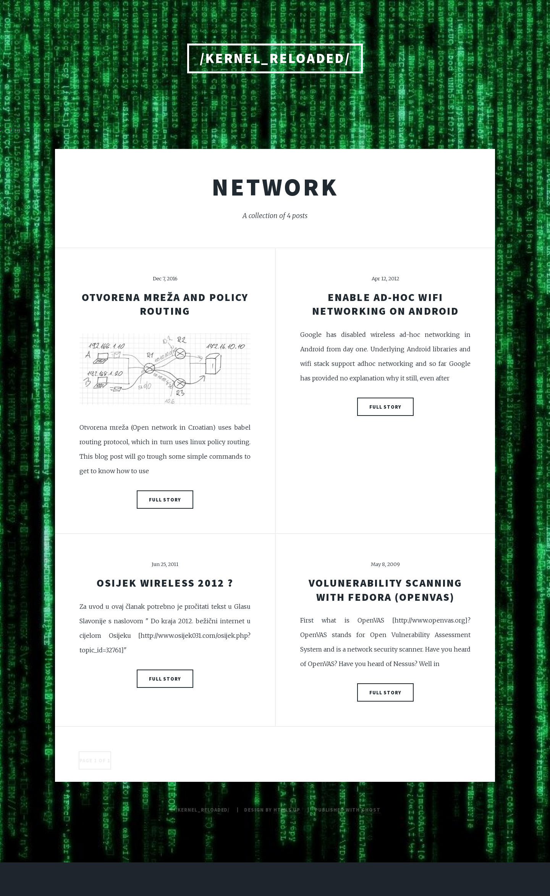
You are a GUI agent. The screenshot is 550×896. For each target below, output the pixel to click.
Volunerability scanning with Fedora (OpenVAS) (385, 589)
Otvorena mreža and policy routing (165, 304)
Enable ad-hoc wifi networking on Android (385, 304)
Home (18, 129)
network (275, 186)
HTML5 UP (286, 810)
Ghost (370, 810)
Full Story (165, 500)
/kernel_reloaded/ (275, 58)
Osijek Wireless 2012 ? (165, 583)
